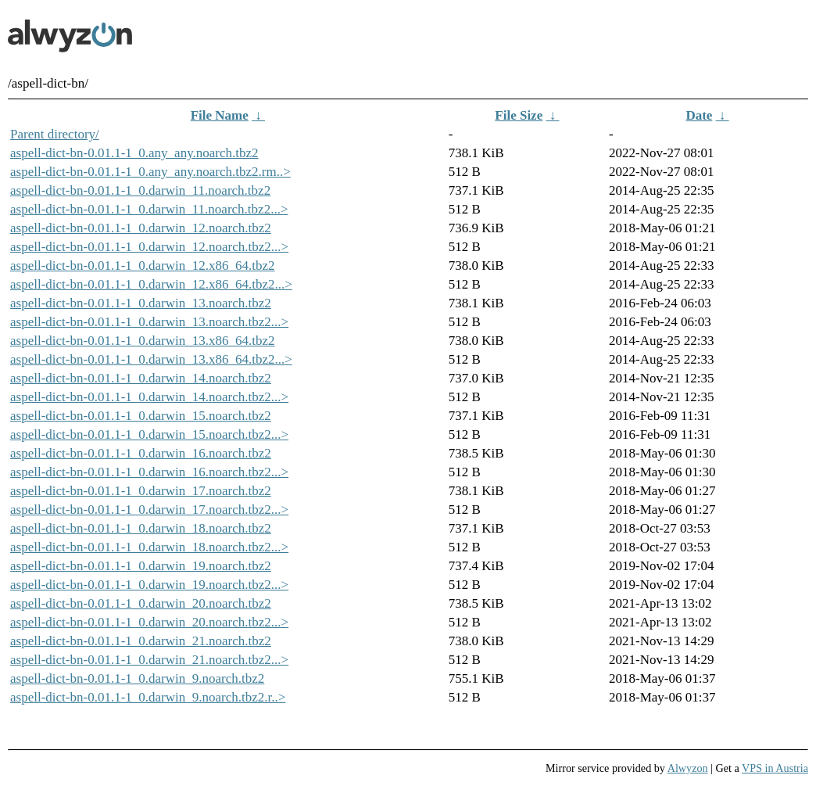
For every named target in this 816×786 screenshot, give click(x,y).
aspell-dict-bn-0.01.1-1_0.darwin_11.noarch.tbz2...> (149, 209)
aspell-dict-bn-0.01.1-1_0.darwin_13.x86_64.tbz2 (142, 340)
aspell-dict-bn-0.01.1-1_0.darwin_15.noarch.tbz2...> (149, 434)
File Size (518, 115)
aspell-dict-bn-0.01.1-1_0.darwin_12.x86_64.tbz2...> (151, 284)
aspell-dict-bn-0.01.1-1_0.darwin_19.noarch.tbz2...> (149, 584)
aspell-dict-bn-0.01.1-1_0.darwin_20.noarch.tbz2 (140, 603)
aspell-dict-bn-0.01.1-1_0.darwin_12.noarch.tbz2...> (149, 246)
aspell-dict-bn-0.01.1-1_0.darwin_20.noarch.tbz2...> (149, 622)
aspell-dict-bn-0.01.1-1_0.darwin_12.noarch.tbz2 (140, 228)
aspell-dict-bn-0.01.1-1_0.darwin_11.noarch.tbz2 (140, 190)
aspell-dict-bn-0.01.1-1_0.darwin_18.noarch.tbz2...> (149, 547)
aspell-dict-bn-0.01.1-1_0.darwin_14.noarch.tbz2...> (149, 396)
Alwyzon (687, 768)
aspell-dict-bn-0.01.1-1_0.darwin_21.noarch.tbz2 (140, 640)
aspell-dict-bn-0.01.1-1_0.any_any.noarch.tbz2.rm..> (150, 171)
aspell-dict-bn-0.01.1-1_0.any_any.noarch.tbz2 (134, 152)
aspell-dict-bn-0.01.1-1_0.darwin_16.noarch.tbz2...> (149, 472)
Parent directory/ (54, 134)
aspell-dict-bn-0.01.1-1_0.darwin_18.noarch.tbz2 (140, 528)
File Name (220, 115)
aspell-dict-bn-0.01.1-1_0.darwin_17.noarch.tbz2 (140, 490)
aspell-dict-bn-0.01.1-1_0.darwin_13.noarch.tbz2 (140, 303)
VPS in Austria (775, 768)
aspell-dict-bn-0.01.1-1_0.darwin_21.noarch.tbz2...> (149, 659)
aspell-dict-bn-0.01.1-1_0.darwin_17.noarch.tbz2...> (149, 509)
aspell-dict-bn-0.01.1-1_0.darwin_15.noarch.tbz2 (140, 415)
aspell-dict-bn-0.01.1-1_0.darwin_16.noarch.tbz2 (140, 453)
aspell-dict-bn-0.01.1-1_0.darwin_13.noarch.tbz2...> (149, 321)
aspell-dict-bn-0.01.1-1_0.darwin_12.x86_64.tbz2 (142, 265)
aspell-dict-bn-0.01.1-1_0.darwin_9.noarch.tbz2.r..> (147, 697)
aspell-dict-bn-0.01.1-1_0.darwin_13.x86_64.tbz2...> (151, 359)
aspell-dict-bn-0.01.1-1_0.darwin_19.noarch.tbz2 (140, 565)
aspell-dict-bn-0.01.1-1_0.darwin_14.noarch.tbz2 (140, 378)
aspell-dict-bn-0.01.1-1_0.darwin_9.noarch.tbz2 (137, 678)
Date (698, 115)
